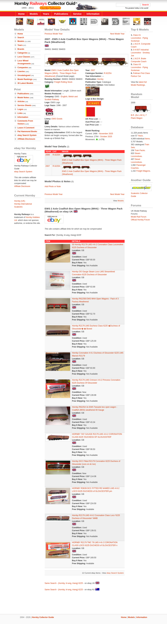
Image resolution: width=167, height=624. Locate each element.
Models (34, 14)
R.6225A (108, 73)
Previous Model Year (54, 34)
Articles (21, 101)
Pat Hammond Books (27, 131)
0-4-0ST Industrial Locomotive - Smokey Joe (140, 53)
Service (77, 14)
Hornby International (23, 204)
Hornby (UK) (19, 201)
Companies (22, 67)
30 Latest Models (25, 83)
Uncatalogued (23, 75)
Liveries (21, 71)
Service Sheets (24, 105)
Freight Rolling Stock (63, 82)
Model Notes (23, 97)
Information (93, 14)
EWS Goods (57, 119)
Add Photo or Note (53, 186)
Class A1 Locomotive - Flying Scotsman (139, 38)
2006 (48, 155)
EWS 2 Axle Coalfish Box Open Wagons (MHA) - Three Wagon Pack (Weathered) (62, 73)
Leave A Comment (25, 128)
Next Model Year (117, 34)
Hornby (100, 79)
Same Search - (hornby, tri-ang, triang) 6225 (64, 583)
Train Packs (140, 150)
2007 (93, 70)
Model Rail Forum (138, 217)
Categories (22, 53)
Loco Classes (23, 57)
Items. (147, 139)
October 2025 (106, 136)
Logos (20, 109)
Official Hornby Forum (140, 220)
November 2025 (106, 133)
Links (20, 113)
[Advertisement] (83, 603)
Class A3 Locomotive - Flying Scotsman (139, 67)
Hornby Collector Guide (43, 617)
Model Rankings (24, 79)
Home (21, 14)
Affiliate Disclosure (26, 139)
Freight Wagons (143, 171)
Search (20, 37)
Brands (20, 49)
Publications (61, 14)
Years (46, 14)
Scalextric (18, 207)
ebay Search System (27, 135)
